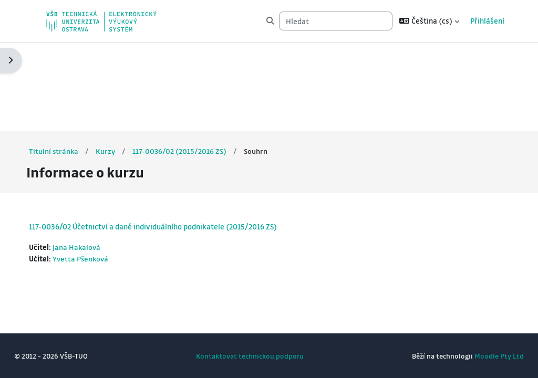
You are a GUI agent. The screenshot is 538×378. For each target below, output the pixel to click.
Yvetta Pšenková (101, 170)
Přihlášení (487, 20)
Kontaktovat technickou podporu (250, 355)
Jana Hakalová (97, 158)
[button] (429, 21)
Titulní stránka (73, 62)
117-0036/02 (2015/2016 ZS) (200, 62)
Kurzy (126, 62)
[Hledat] (335, 21)
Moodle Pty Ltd (479, 355)
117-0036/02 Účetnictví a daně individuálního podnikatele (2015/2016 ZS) (172, 138)
